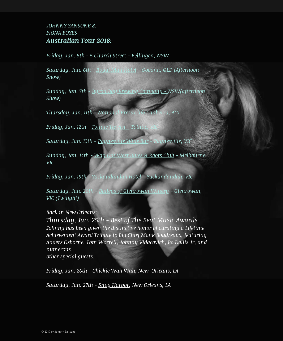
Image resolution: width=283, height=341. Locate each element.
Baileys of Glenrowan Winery (134, 190)
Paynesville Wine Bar (123, 140)
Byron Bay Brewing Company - (130, 90)
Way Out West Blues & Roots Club (134, 155)
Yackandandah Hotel (116, 176)
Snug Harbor (113, 284)
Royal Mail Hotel (116, 69)
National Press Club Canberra (133, 112)
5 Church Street (108, 55)
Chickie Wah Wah (114, 270)
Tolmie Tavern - (110, 126)
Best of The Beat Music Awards (154, 220)
